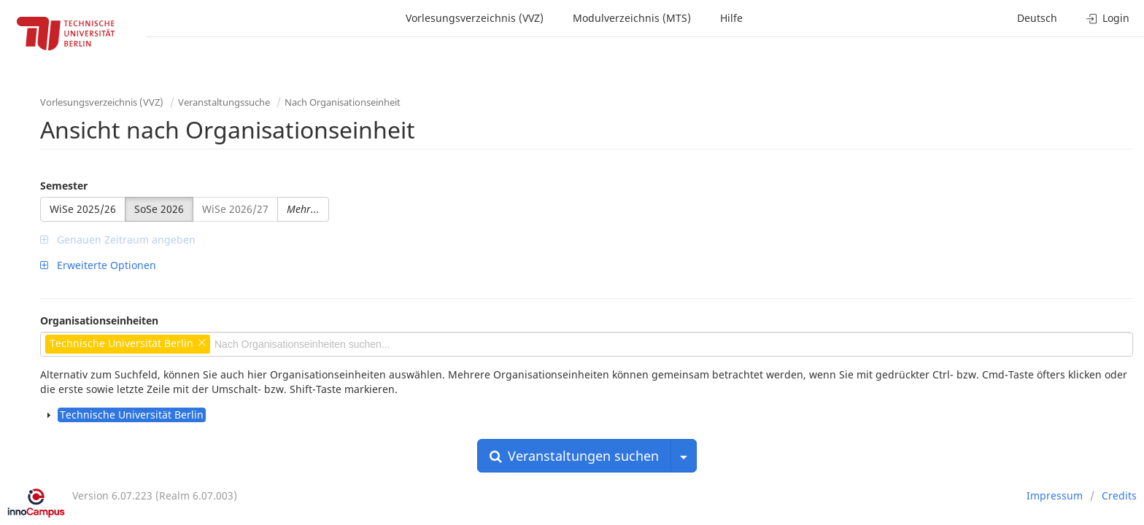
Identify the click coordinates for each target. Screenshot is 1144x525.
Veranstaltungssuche (224, 102)
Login (1107, 18)
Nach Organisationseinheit (343, 102)
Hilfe (731, 18)
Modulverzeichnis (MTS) (632, 18)
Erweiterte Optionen (98, 265)
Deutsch (1037, 18)
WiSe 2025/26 (83, 209)
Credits (1119, 495)
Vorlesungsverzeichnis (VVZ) (475, 18)
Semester (64, 185)
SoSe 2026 (159, 209)
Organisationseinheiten (99, 320)
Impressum (1055, 495)
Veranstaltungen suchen (574, 455)
